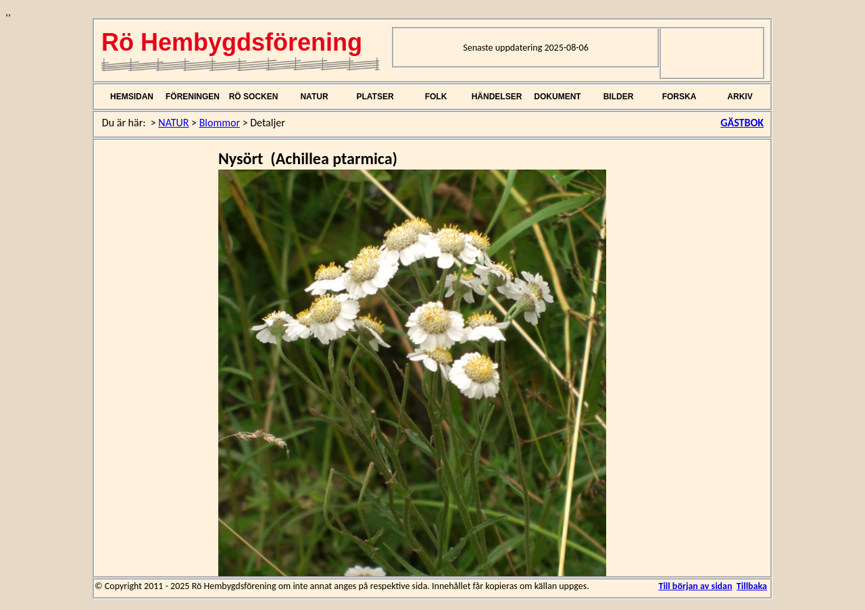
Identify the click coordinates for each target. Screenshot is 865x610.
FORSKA (679, 96)
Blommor (219, 122)
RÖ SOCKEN (253, 96)
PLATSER (374, 96)
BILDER (618, 96)
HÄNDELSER (497, 96)
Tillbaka (752, 586)
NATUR (314, 96)
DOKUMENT (557, 96)
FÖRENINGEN (193, 96)
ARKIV (739, 96)
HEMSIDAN (131, 96)
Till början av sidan (695, 586)
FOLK (436, 96)
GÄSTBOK (742, 122)
